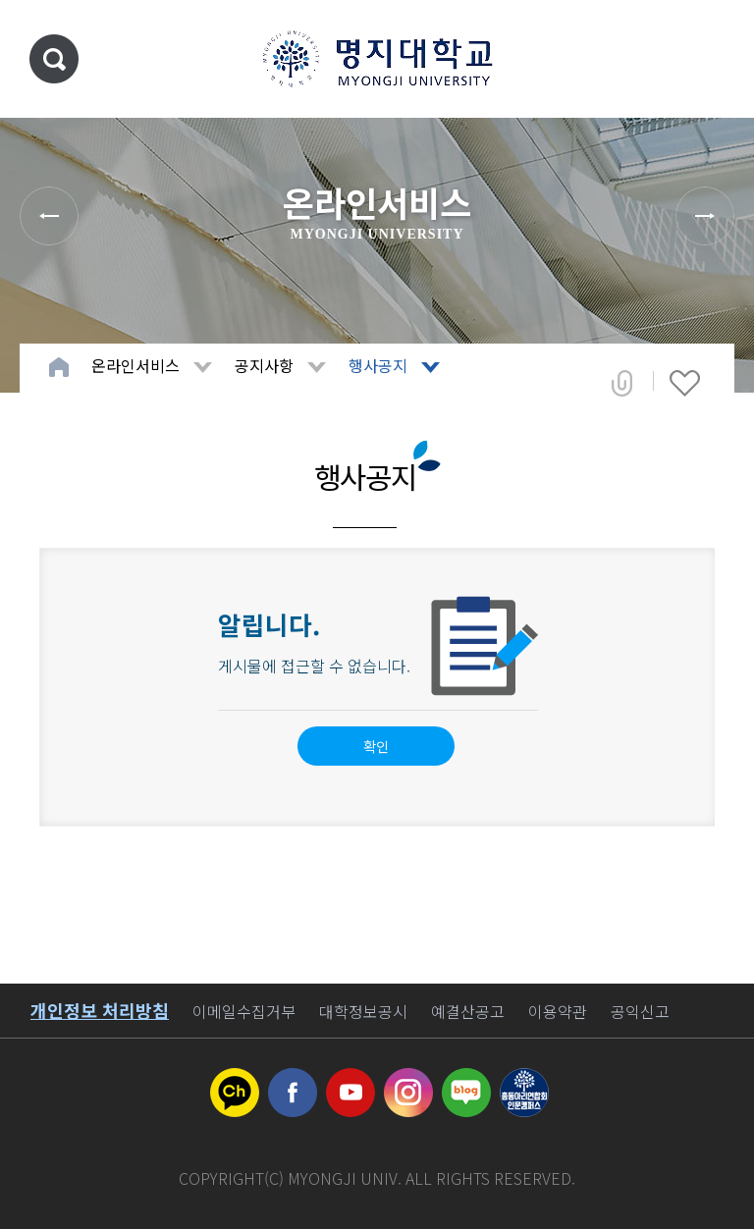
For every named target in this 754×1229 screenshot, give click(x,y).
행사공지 (378, 365)
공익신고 (640, 1011)
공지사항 (264, 365)
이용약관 (557, 1011)
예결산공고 (468, 1011)
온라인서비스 (135, 365)
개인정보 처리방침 (99, 1010)
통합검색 (54, 58)
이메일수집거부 (244, 1011)
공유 (622, 383)
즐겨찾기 (685, 383)
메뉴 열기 (709, 58)
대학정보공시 (363, 1011)
